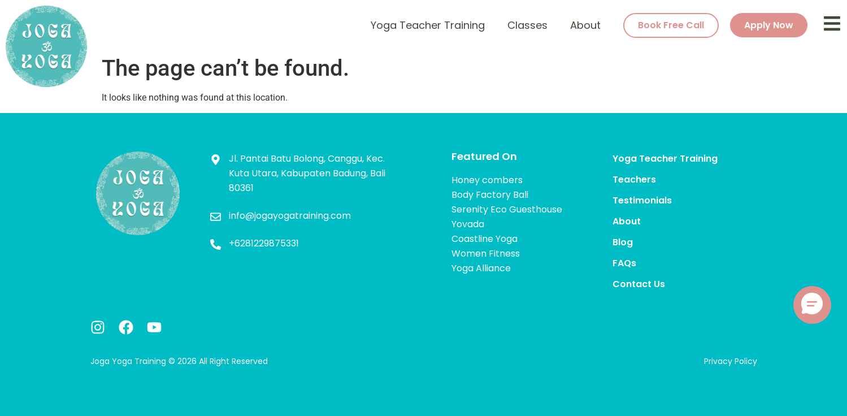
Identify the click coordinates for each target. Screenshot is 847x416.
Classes (527, 25)
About (585, 25)
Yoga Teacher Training (428, 25)
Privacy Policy (730, 361)
